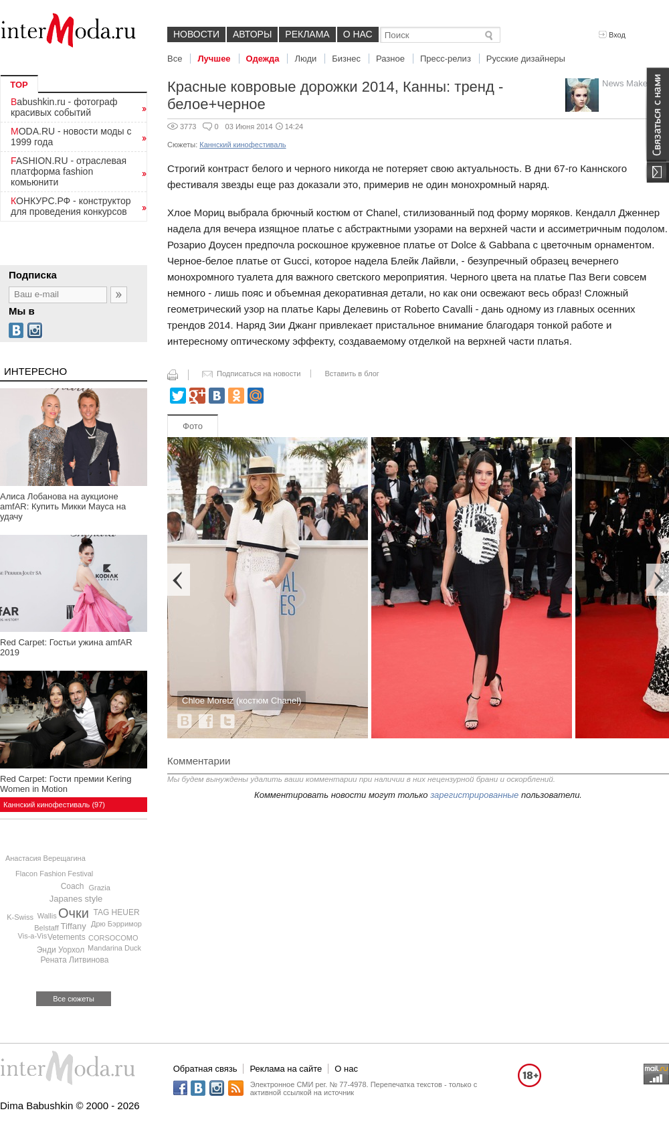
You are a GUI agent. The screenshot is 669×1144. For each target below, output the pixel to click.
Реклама (307, 34)
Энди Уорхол (61, 950)
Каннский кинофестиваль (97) (54, 805)
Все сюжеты (73, 999)
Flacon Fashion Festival (54, 874)
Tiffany (73, 926)
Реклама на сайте (286, 1069)
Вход (612, 35)
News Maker (626, 83)
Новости (196, 34)
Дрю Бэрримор (116, 924)
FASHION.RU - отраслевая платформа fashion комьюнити (68, 171)
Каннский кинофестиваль (242, 145)
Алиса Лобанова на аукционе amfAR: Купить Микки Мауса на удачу (63, 506)
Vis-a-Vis (32, 936)
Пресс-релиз (445, 59)
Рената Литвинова (74, 960)
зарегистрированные (474, 795)
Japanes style (76, 899)
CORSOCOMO (113, 938)
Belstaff (46, 928)
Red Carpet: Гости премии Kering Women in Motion (66, 784)
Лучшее (213, 59)
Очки (73, 913)
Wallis (47, 916)
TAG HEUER (116, 912)
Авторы (252, 34)
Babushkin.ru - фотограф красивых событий (64, 107)
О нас (358, 34)
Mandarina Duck (114, 948)
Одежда (263, 59)
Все (174, 59)
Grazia (99, 888)
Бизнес (346, 59)
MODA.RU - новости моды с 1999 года (71, 136)
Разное (390, 59)
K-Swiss (20, 917)
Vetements (66, 937)
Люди (305, 59)
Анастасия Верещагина (45, 858)
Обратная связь (205, 1069)
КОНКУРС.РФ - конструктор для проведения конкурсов (71, 206)
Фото (193, 426)
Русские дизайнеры (525, 59)
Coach (72, 886)
